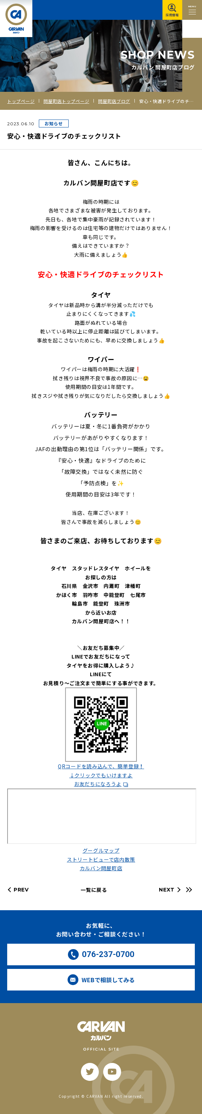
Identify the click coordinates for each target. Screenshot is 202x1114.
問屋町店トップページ (66, 101)
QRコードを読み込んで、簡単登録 (101, 766)
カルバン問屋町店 (101, 868)
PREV (21, 889)
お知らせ (54, 123)
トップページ (21, 101)
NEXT (167, 889)
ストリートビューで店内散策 (101, 859)
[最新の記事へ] (188, 889)
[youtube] (112, 1072)
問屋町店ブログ (114, 101)
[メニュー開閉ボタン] (192, 10)
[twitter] (90, 1072)
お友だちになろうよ (97, 783)
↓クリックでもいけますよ (101, 775)
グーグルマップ (101, 850)
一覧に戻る (94, 889)
